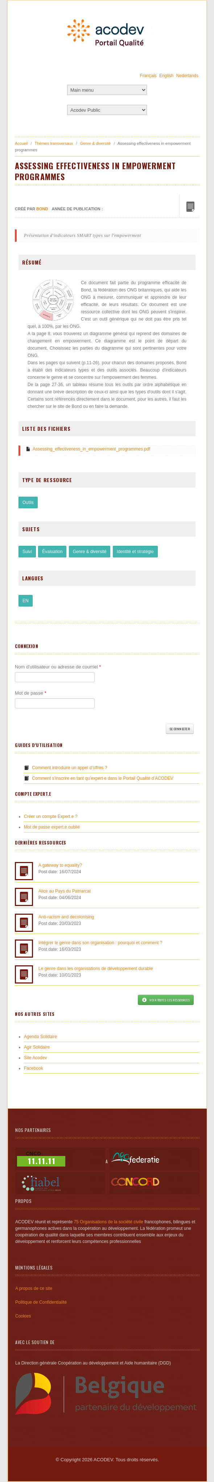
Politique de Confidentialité (41, 1302)
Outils (28, 502)
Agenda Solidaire (40, 1036)
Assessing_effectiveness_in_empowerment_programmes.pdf (91, 449)
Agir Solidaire (37, 1047)
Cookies (23, 1316)
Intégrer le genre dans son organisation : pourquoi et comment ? (100, 942)
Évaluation (52, 551)
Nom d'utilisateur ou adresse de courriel (58, 667)
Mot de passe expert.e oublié (52, 827)
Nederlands (187, 75)
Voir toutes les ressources (166, 999)
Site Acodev (35, 1057)
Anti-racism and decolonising (66, 916)
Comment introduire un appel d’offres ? (69, 767)
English (166, 75)
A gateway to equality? (60, 865)
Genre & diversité (95, 143)
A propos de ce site (33, 1288)
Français (148, 75)
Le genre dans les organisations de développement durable (95, 968)
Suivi (27, 551)
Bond (42, 209)
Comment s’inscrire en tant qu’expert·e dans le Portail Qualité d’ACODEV (102, 778)
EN (25, 600)
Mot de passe (30, 693)
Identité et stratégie (135, 551)
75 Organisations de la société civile (108, 1221)
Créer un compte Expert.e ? (50, 816)
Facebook (33, 1068)
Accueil (21, 143)
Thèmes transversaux (53, 143)
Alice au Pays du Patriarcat (64, 891)
